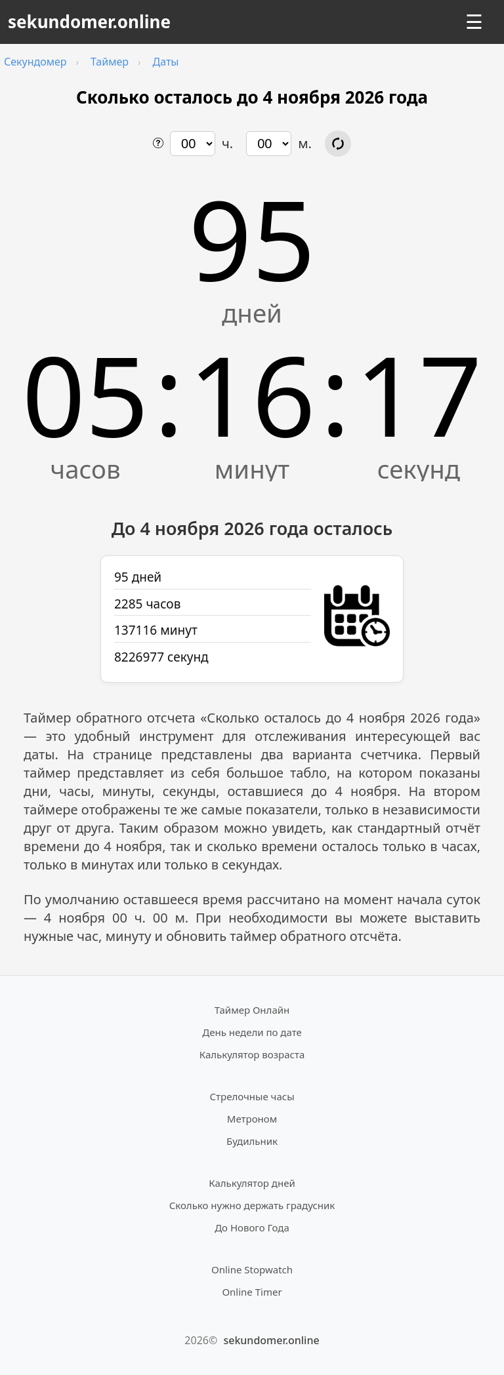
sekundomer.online (89, 21)
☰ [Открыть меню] (474, 22)
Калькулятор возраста (252, 1054)
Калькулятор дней (252, 1182)
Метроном (252, 1118)
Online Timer (252, 1291)
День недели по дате (252, 1032)
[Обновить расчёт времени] (338, 143)
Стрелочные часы (251, 1096)
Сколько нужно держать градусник (252, 1205)
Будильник (252, 1140)
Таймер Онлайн (252, 1009)
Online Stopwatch (252, 1269)
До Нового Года (252, 1227)
